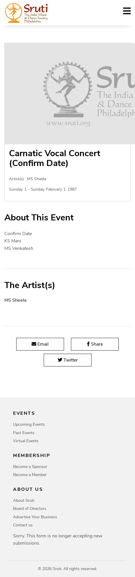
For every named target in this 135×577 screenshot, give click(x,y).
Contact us (23, 525)
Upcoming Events (29, 424)
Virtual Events (26, 441)
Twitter (67, 360)
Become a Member (30, 475)
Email (40, 344)
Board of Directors (29, 508)
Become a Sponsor (30, 466)
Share (95, 344)
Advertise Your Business (35, 517)
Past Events (23, 433)
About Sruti (23, 500)
